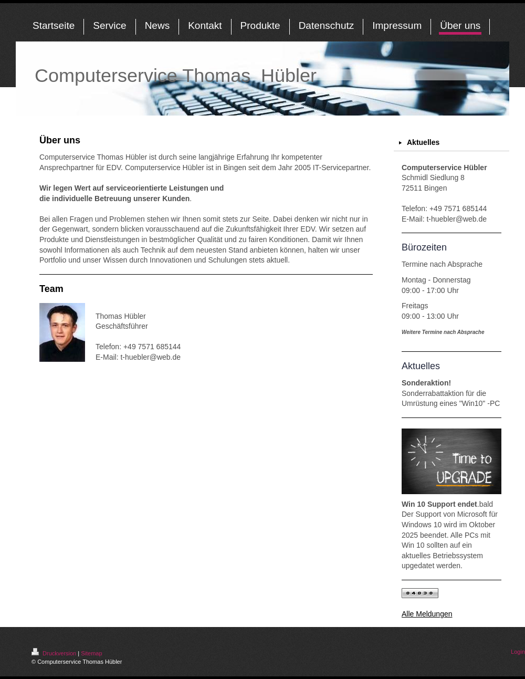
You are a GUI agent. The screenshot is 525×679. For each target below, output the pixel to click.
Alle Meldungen (427, 614)
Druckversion (55, 653)
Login (518, 652)
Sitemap (91, 653)
